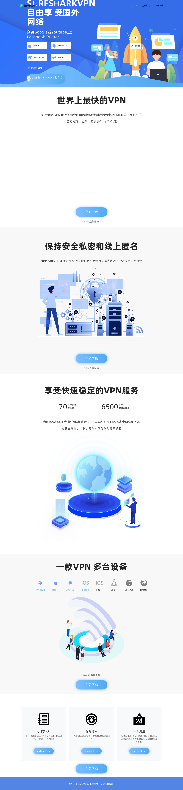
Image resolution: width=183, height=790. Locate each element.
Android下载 (59, 46)
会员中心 (146, 5)
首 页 (134, 5)
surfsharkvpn (44, 751)
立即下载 (91, 212)
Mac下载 (58, 57)
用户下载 (159, 5)
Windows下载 (36, 57)
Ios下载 (33, 46)
